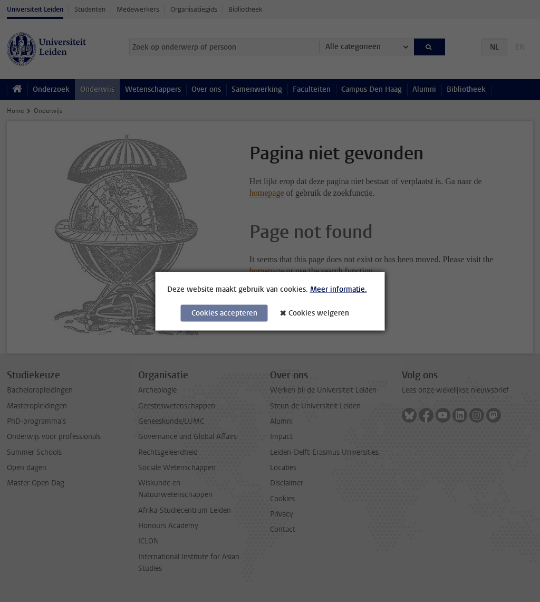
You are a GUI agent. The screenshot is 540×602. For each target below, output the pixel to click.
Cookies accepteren (224, 313)
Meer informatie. (338, 289)
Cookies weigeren (318, 313)
